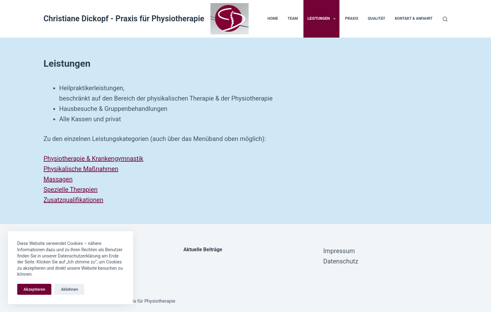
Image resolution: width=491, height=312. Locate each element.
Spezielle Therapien (71, 189)
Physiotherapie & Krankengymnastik (93, 158)
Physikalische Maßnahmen (81, 169)
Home (272, 18)
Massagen (58, 179)
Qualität (376, 18)
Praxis (351, 18)
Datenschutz (340, 261)
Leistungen (323, 19)
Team (292, 18)
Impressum (339, 251)
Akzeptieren (34, 289)
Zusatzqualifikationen (73, 200)
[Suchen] (445, 19)
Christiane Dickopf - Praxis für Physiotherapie (124, 18)
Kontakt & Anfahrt (414, 18)
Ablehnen (69, 289)
